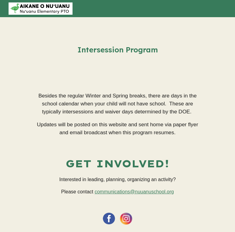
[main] (117, 50)
